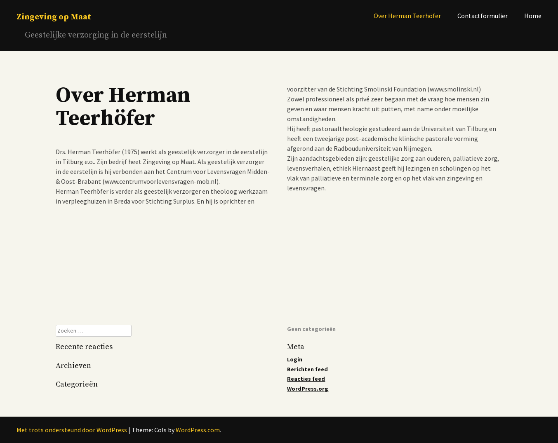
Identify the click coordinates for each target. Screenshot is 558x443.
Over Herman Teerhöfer (407, 16)
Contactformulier (482, 16)
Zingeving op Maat (53, 17)
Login (294, 359)
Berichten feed (307, 369)
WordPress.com (198, 430)
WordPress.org (307, 388)
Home (533, 16)
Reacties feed (306, 378)
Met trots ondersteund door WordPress (71, 430)
